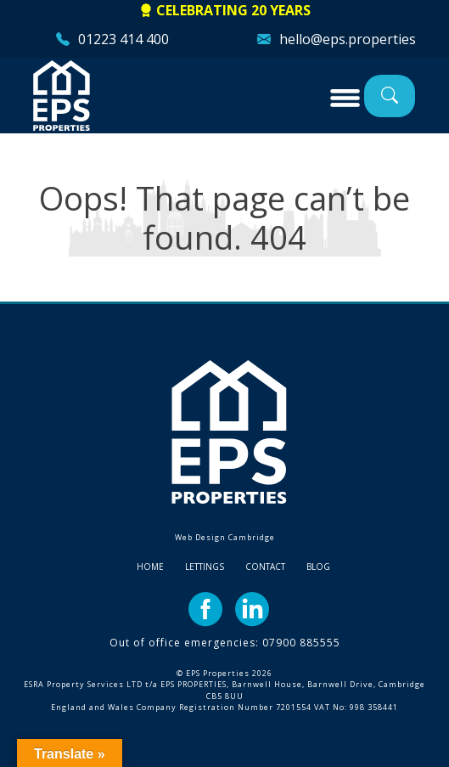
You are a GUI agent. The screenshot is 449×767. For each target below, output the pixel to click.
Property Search (389, 95)
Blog (318, 566)
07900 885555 (301, 642)
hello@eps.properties (347, 39)
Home (150, 566)
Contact (265, 566)
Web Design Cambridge (225, 537)
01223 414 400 (123, 39)
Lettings (204, 566)
